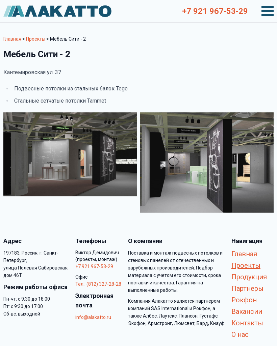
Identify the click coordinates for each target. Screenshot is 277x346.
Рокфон (244, 300)
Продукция (249, 277)
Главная (12, 39)
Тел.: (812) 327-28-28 (98, 284)
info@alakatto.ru (93, 317)
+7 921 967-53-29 (215, 11)
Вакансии (246, 311)
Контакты (247, 323)
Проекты (35, 39)
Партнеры (247, 288)
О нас (240, 334)
